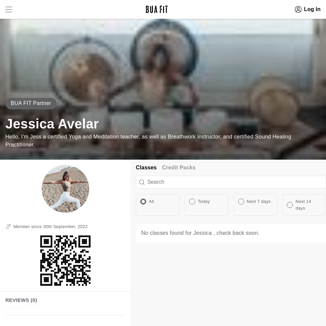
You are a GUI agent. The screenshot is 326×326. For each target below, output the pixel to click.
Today (204, 201)
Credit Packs (179, 167)
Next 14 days (303, 205)
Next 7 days (259, 201)
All (151, 201)
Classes (146, 167)
